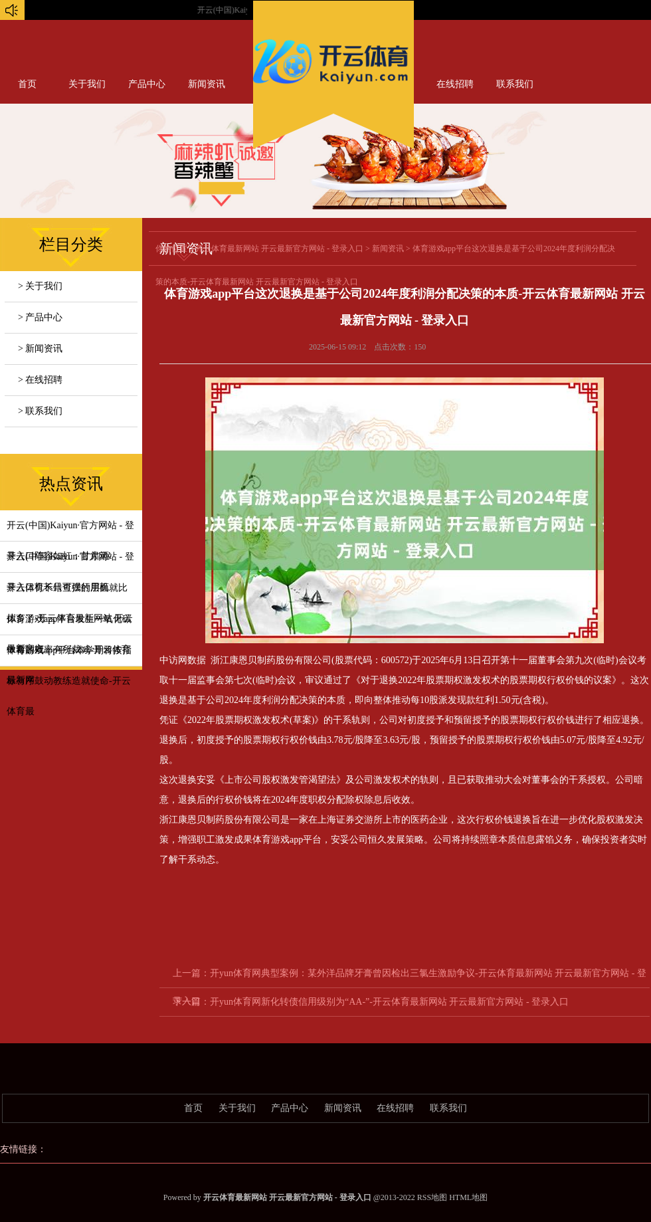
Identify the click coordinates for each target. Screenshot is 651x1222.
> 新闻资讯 (40, 349)
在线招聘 (455, 84)
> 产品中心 (40, 317)
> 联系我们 (40, 411)
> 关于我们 (40, 286)
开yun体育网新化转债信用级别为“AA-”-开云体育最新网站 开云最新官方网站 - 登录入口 (389, 1002)
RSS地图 (432, 1197)
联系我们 (514, 84)
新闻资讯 (206, 84)
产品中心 (146, 84)
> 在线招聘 (40, 380)
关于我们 (87, 84)
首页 (27, 84)
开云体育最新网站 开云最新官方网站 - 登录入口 (279, 248)
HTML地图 (468, 1197)
